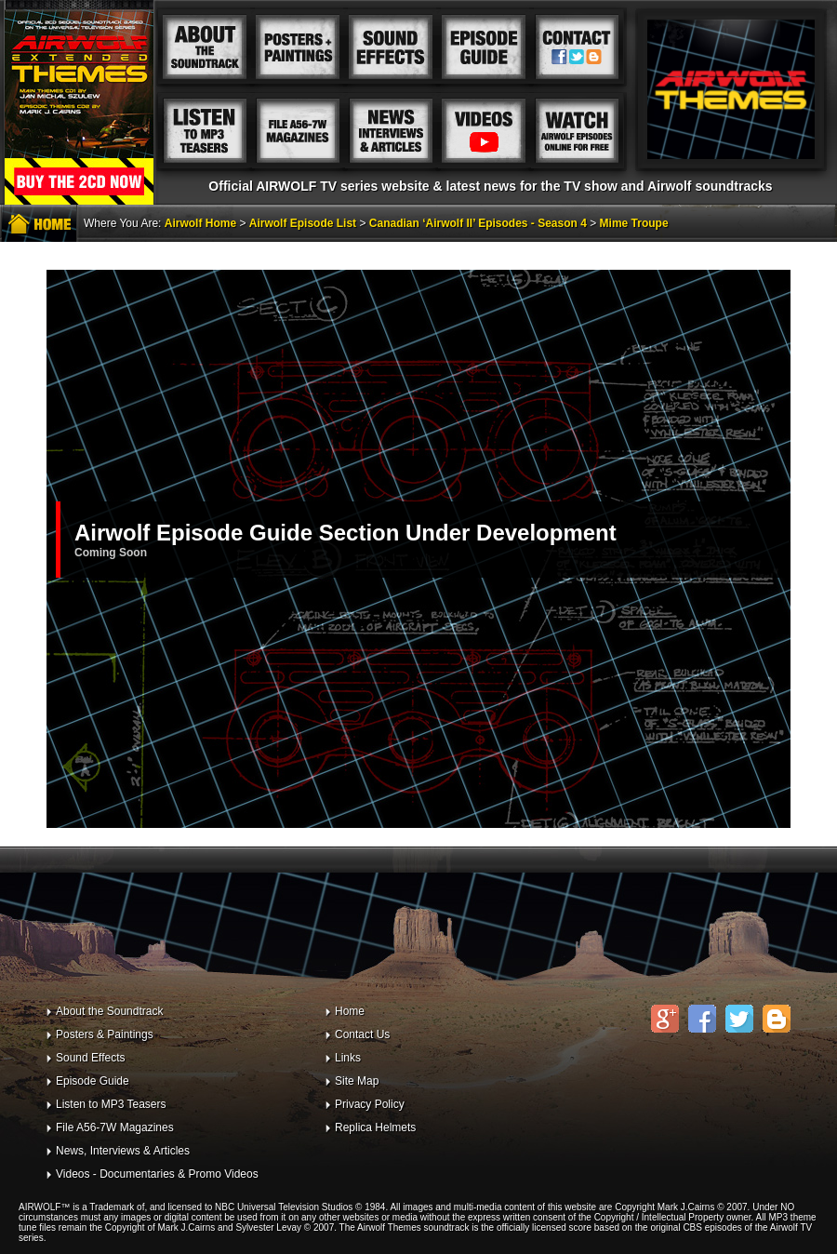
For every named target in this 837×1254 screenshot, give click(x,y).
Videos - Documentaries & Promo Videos (157, 1174)
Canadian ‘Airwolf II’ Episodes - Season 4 (478, 223)
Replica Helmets (375, 1127)
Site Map (357, 1080)
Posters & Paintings (104, 1034)
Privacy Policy (370, 1104)
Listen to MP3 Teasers (111, 1104)
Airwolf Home (200, 223)
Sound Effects (91, 1057)
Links (348, 1057)
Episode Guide (92, 1080)
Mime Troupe (634, 223)
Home (350, 1011)
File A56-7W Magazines (115, 1127)
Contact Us (362, 1034)
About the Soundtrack (109, 1011)
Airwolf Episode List (302, 223)
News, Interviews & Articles (123, 1150)
